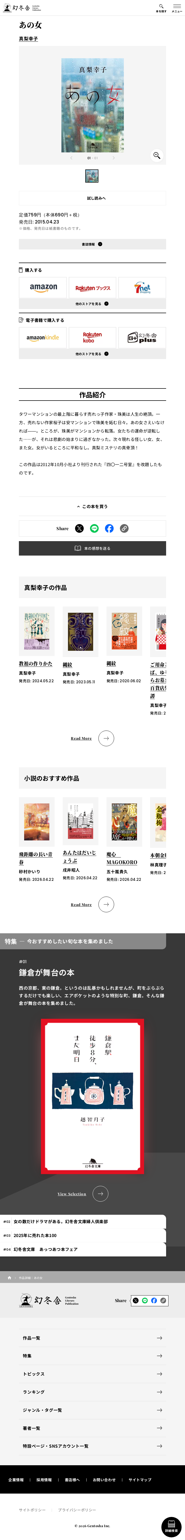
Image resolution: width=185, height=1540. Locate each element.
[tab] (83, 1222)
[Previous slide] (71, 158)
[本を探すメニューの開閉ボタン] (161, 8)
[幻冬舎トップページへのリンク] (22, 8)
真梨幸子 (28, 38)
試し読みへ (96, 198)
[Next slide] (113, 158)
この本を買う (95, 506)
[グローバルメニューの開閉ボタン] (177, 8)
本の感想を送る (97, 548)
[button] (91, 176)
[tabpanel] (92, 1067)
